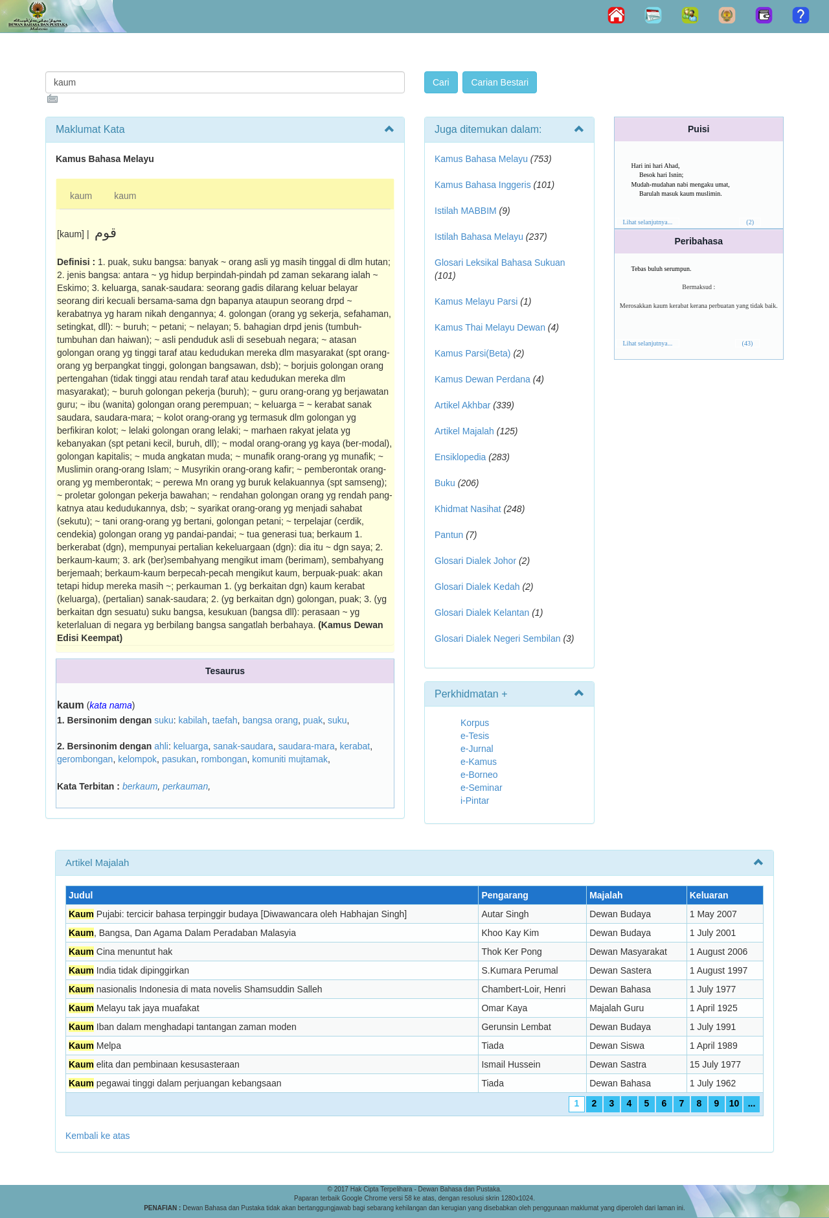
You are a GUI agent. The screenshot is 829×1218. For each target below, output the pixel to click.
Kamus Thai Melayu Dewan (490, 327)
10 (734, 1103)
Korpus (474, 723)
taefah (225, 720)
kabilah (193, 720)
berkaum (139, 786)
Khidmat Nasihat (468, 509)
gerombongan (85, 759)
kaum (81, 196)
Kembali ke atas (97, 1135)
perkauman (185, 786)
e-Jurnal (477, 749)
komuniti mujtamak (290, 759)
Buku (445, 483)
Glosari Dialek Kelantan (482, 612)
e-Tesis (474, 736)
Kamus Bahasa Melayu (482, 159)
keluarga (191, 746)
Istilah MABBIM (466, 210)
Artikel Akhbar (462, 405)
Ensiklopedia (460, 457)
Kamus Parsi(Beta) (472, 353)
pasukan (179, 759)
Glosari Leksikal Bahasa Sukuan (500, 262)
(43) (747, 343)
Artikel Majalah (464, 431)
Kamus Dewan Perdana (482, 379)
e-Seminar (481, 787)
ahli (161, 746)
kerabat (355, 746)
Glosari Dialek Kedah (477, 586)
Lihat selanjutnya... (648, 222)
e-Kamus (478, 761)
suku (164, 720)
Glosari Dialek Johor (475, 561)
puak (313, 720)
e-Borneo (479, 774)
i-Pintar (474, 800)
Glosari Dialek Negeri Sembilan (498, 638)
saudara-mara (306, 746)
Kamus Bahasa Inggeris (483, 185)
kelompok (137, 759)
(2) (750, 222)
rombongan (224, 759)
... (752, 1103)
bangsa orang (270, 720)
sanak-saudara (243, 746)
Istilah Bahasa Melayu (479, 236)
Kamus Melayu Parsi (476, 301)
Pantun (449, 535)
